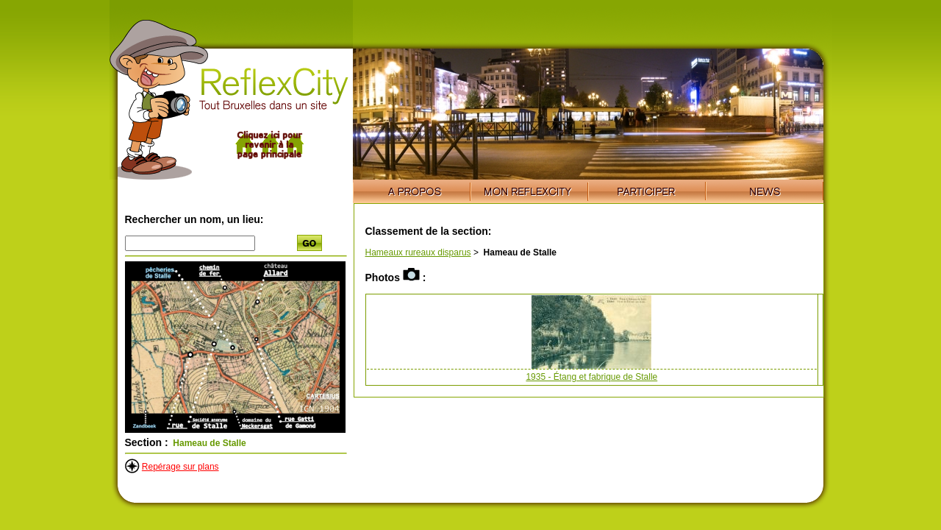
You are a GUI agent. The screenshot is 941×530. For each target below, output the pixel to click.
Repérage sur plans (180, 467)
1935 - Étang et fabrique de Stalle (591, 377)
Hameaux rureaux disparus (418, 252)
